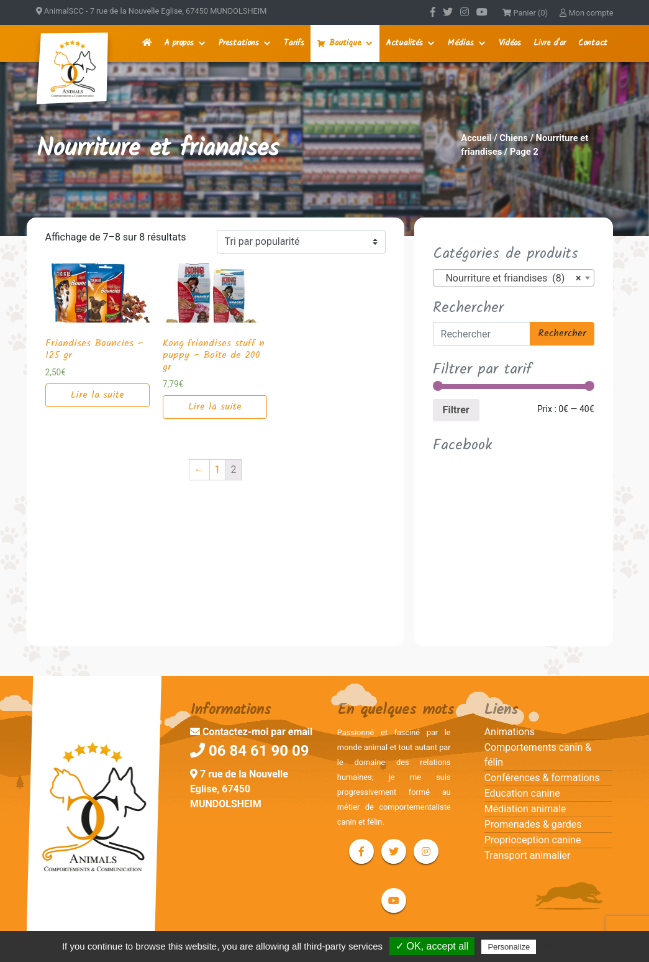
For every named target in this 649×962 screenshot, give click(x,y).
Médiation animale (525, 809)
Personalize (509, 946)
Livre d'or (549, 43)
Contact (592, 43)
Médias (461, 43)
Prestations (239, 43)
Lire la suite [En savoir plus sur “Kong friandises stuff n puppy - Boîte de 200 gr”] (215, 407)
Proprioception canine (532, 840)
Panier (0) (525, 12)
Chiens (513, 138)
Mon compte (586, 12)
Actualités (404, 43)
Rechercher (562, 333)
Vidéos (510, 43)
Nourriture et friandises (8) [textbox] (509, 278)
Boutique (345, 43)
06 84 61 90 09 (249, 750)
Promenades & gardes (533, 824)
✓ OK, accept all (432, 946)
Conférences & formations (542, 778)
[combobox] (513, 277)
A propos (179, 43)
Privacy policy (569, 946)
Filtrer (456, 410)
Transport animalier (527, 855)
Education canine (522, 793)
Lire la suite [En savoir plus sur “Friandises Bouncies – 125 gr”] (97, 395)
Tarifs (294, 43)
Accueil (476, 138)
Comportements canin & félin (538, 754)
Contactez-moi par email (251, 732)
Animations (509, 732)
